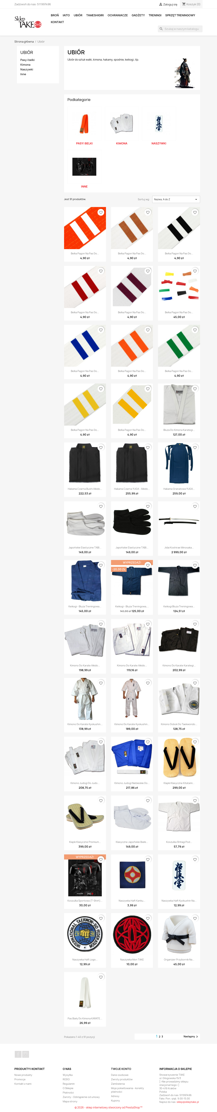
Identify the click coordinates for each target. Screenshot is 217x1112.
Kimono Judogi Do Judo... (85, 783)
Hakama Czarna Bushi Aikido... (85, 488)
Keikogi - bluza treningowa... (84, 606)
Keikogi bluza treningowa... (179, 606)
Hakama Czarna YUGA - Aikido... (132, 488)
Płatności (68, 1092)
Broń (55, 15)
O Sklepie (68, 1088)
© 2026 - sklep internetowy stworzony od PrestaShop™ (108, 1107)
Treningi (155, 15)
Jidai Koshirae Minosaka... (179, 547)
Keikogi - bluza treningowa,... (132, 606)
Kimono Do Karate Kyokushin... (85, 724)
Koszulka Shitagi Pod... (179, 842)
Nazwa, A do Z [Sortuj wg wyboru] (176, 199)
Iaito (66, 15)
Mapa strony (70, 1101)
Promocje (20, 1079)
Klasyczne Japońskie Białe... (132, 842)
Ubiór (78, 15)
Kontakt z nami (22, 1083)
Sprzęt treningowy (180, 15)
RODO (66, 1079)
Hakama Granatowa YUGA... (179, 488)
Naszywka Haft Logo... (85, 959)
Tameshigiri (95, 15)
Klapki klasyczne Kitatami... (179, 783)
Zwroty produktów (122, 1079)
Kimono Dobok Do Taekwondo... (179, 724)
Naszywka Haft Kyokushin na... (179, 900)
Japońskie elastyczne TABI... (85, 547)
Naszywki (26, 69)
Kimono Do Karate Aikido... (85, 665)
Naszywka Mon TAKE (132, 959)
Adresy (115, 1096)
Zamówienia (118, 1083)
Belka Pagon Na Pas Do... (85, 253)
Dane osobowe (120, 1075)
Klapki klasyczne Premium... (85, 842)
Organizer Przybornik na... (179, 959)
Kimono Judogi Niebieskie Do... (132, 783)
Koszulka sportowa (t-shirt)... (84, 900)
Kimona (25, 65)
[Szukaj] (180, 28)
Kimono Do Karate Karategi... (179, 665)
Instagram (25, 1054)
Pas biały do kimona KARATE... (85, 1018)
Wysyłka (68, 1075)
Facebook (18, 1054)
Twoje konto (121, 1069)
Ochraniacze (118, 15)
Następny (191, 1037)
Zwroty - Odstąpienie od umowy (81, 1097)
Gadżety (138, 15)
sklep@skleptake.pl (188, 1102)
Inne (23, 74)
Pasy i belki (27, 60)
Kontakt (57, 22)
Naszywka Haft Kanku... (132, 900)
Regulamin (69, 1083)
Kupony (115, 1100)
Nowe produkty (23, 1075)
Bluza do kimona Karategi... (179, 430)
